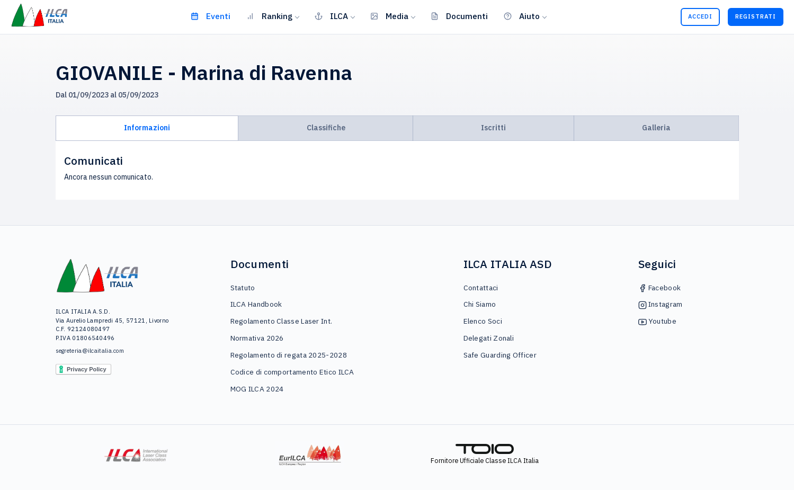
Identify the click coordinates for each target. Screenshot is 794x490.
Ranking (269, 16)
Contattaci (480, 287)
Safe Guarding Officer (500, 355)
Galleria (656, 127)
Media (389, 16)
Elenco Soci (482, 321)
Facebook (659, 287)
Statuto (242, 287)
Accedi (700, 16)
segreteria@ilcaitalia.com (90, 350)
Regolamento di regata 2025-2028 (288, 355)
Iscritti (493, 127)
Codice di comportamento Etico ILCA (292, 372)
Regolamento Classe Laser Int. (281, 321)
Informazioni (147, 127)
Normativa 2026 (257, 338)
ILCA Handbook (256, 304)
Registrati (755, 16)
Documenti (459, 16)
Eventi (210, 16)
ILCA (331, 16)
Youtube (657, 321)
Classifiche (326, 127)
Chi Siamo (479, 304)
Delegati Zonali (488, 338)
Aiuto (522, 16)
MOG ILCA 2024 (257, 389)
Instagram (660, 304)
